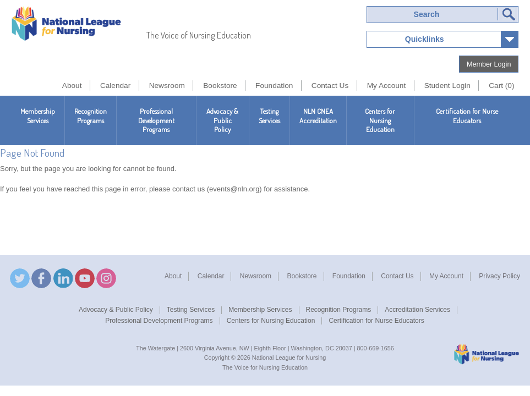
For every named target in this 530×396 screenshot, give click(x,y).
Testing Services (269, 116)
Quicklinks (424, 39)
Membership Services (37, 116)
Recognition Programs (90, 116)
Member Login (489, 64)
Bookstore (301, 276)
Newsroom (255, 276)
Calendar (211, 276)
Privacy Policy (499, 276)
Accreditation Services (417, 310)
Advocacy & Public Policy (222, 120)
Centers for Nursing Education (380, 120)
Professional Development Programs (156, 120)
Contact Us (397, 276)
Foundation (348, 276)
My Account (446, 276)
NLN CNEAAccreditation (318, 116)
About (173, 276)
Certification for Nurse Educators (467, 116)
